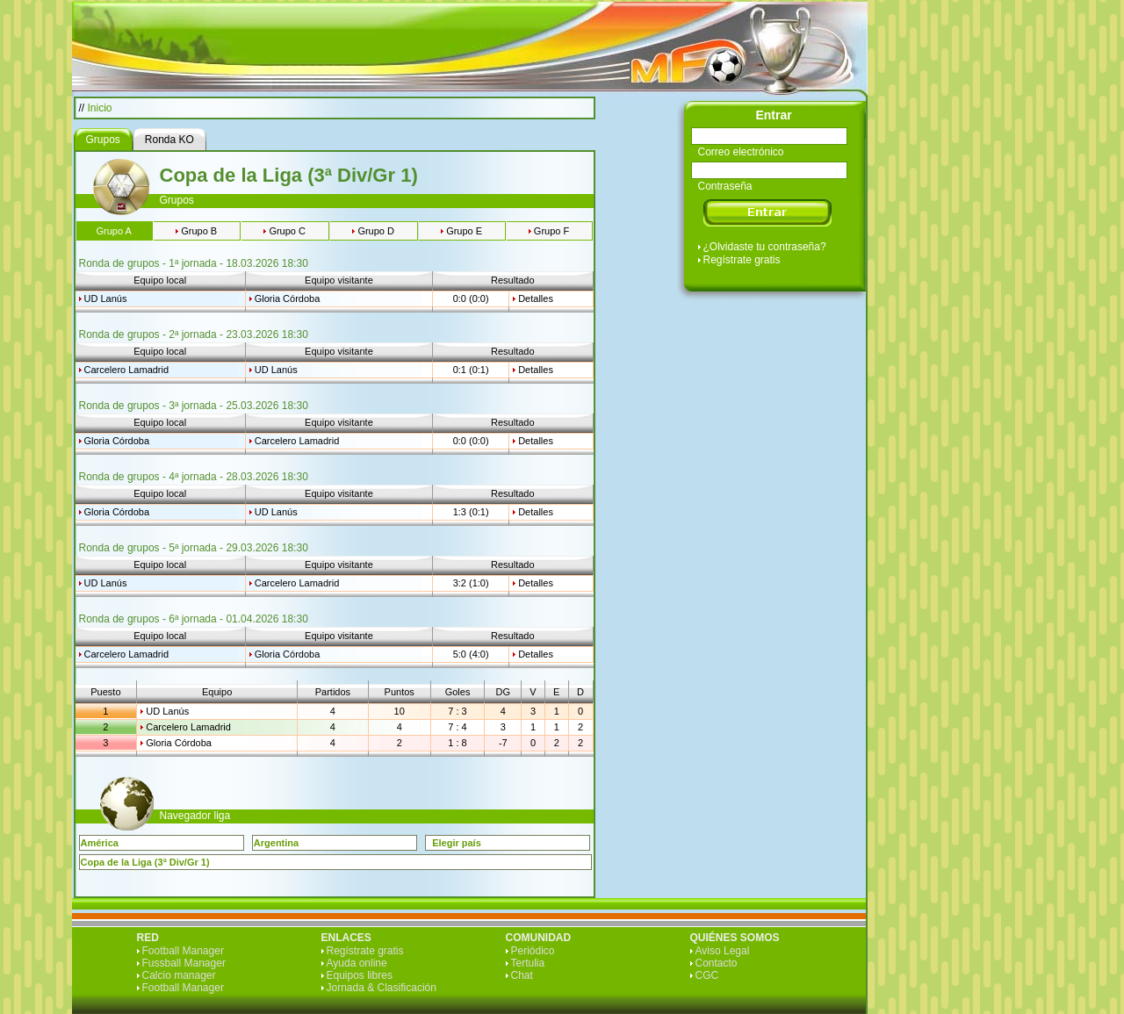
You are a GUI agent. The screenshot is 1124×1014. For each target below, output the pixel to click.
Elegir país (456, 843)
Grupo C (287, 231)
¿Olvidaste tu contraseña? (764, 247)
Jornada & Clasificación (381, 988)
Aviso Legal (722, 951)
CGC (707, 975)
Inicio (100, 108)
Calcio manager (179, 975)
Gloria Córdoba (288, 298)
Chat (522, 975)
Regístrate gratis (742, 260)
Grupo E (464, 231)
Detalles (535, 298)
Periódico (533, 951)
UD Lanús (105, 298)
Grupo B (199, 231)
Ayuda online (357, 963)
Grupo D (375, 231)
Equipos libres (360, 975)
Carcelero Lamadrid (126, 369)
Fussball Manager (184, 963)
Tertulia (528, 963)
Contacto (716, 963)
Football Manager (183, 951)
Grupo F (551, 231)
